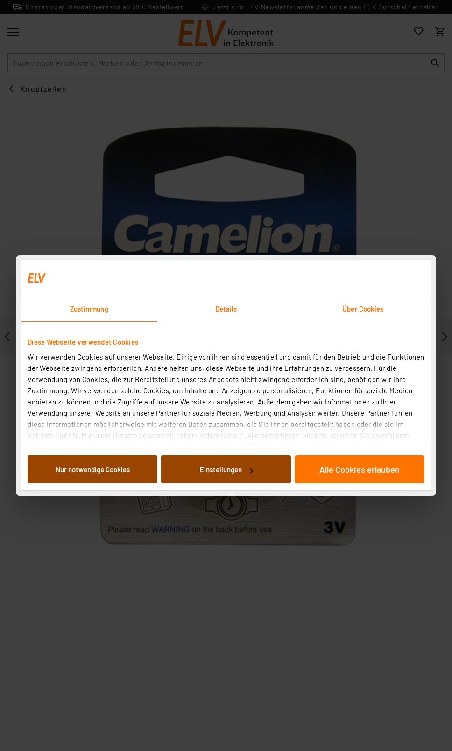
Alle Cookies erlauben (359, 469)
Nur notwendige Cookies (93, 469)
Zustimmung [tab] (89, 309)
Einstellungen (226, 469)
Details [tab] (226, 309)
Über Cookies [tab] (362, 309)
